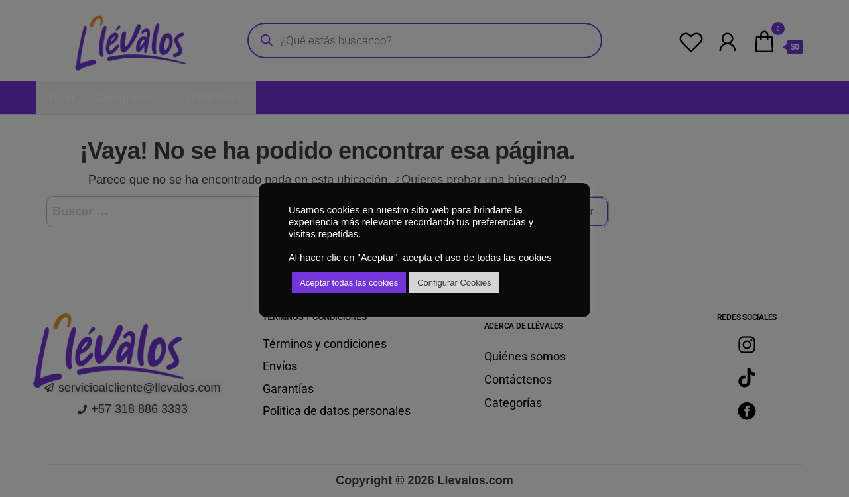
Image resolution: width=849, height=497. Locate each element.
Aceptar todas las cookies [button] (349, 283)
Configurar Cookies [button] (454, 283)
